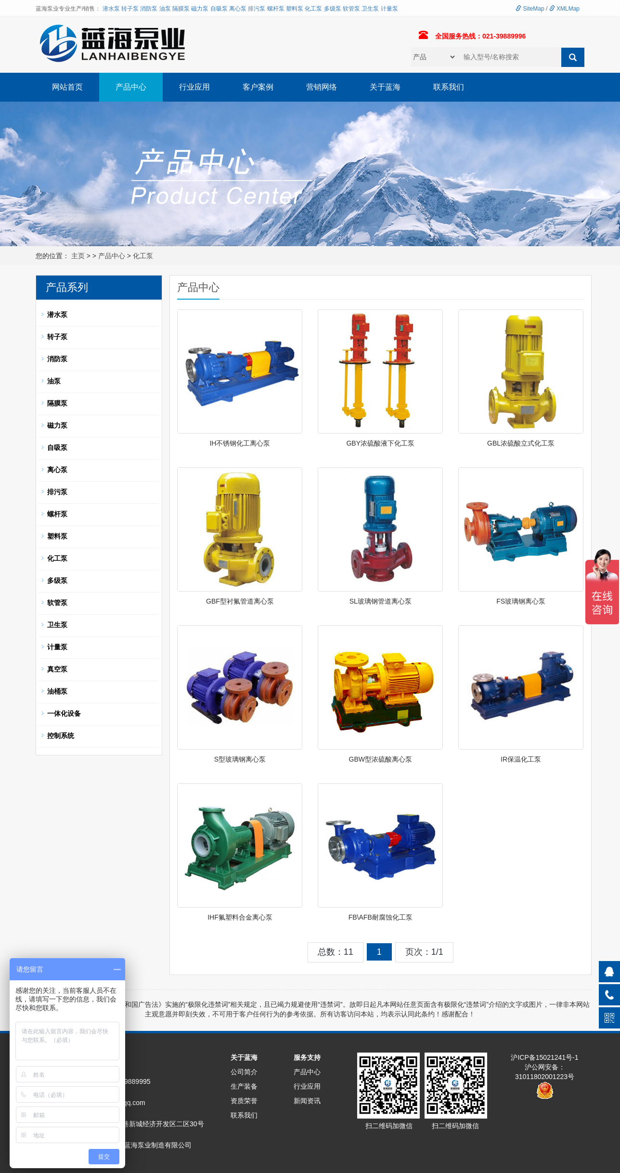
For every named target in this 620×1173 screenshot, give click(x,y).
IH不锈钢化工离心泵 (239, 443)
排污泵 (256, 8)
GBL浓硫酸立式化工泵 (521, 443)
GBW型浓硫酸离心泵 (380, 759)
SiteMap (530, 8)
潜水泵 (111, 8)
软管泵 (351, 8)
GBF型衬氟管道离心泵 (240, 601)
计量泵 (389, 8)
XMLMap (564, 8)
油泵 (165, 8)
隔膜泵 (181, 8)
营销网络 (321, 87)
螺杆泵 (275, 8)
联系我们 (448, 87)
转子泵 (130, 8)
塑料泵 (294, 8)
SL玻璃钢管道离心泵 (380, 601)
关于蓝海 (385, 87)
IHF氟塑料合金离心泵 (239, 917)
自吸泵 (219, 8)
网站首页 (67, 87)
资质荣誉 (244, 1101)
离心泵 (237, 8)
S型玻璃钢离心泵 (240, 759)
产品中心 (131, 87)
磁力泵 (199, 8)
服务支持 (307, 1057)
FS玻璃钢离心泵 (520, 601)
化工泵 (313, 8)
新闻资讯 (307, 1101)
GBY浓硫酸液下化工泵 (380, 443)
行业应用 (194, 87)
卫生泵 (370, 8)
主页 (78, 256)
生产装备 (244, 1086)
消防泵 (148, 8)
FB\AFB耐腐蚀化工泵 (381, 917)
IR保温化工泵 (521, 759)
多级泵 (332, 8)
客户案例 (258, 87)
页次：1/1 (424, 952)
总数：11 (335, 952)
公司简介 (244, 1072)
